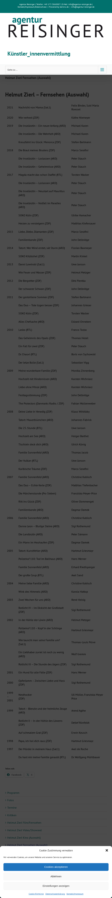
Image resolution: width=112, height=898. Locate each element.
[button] (107, 850)
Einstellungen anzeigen (56, 885)
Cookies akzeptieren (56, 866)
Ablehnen (55, 876)
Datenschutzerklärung (55, 893)
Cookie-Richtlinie (36, 893)
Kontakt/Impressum (75, 893)
